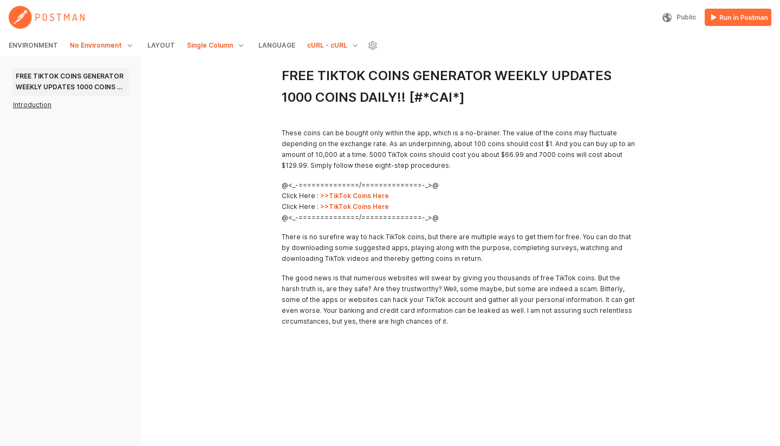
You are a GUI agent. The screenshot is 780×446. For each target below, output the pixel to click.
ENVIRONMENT (33, 45)
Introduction (32, 105)
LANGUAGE (276, 45)
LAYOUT (161, 45)
